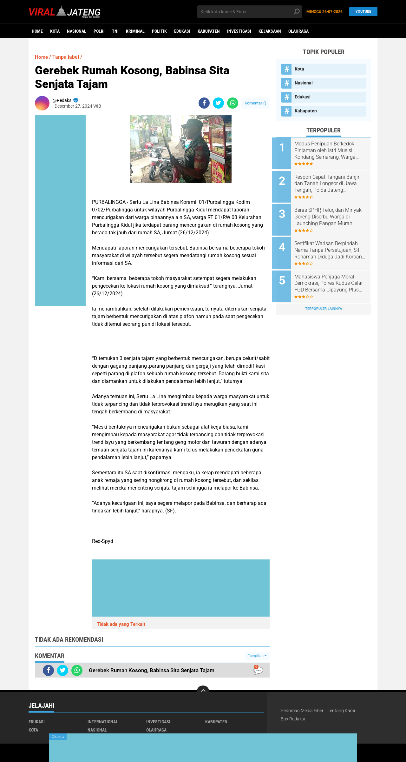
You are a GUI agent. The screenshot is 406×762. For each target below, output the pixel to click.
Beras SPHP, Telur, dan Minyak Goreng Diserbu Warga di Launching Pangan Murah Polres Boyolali (331, 214)
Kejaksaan (270, 31)
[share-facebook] (204, 103)
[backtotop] (203, 691)
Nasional (76, 31)
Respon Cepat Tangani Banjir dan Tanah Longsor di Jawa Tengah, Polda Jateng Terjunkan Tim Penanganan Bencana (330, 182)
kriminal (135, 31)
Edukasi (182, 31)
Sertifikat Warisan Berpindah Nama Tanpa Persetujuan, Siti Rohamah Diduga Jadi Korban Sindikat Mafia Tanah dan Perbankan (332, 247)
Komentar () (255, 103)
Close (58, 736)
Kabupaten (209, 31)
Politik (159, 31)
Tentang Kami (341, 710)
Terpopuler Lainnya (323, 303)
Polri (99, 31)
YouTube (361, 12)
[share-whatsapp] (232, 103)
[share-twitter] (218, 103)
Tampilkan (257, 656)
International (103, 721)
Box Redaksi (293, 718)
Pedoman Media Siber (302, 710)
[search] (249, 11)
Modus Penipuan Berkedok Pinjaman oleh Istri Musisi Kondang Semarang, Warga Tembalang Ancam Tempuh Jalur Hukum (329, 150)
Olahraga (298, 31)
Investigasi (239, 31)
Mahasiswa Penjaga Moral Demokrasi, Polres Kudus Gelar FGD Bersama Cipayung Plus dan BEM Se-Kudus (331, 279)
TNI (115, 31)
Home (37, 31)
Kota (55, 31)
